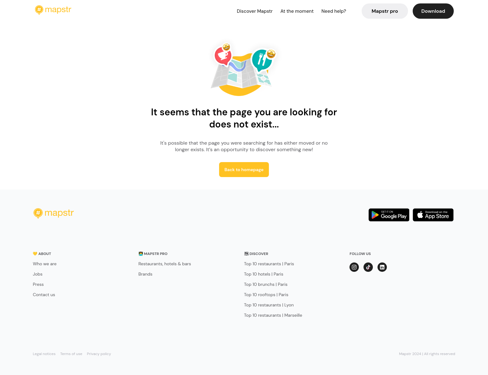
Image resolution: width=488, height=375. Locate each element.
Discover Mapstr (255, 11)
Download (433, 11)
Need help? (333, 11)
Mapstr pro (385, 11)
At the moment (297, 11)
